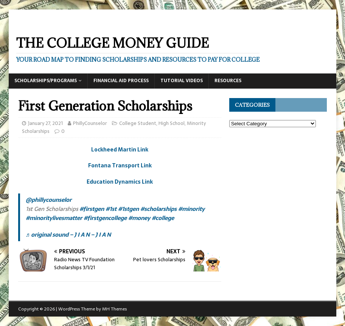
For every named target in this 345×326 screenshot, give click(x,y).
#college (163, 218)
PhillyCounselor (90, 123)
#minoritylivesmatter (54, 218)
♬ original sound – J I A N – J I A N (68, 234)
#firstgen (91, 209)
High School (172, 123)
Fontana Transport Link (120, 165)
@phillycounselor (48, 199)
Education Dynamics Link (120, 182)
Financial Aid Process (121, 80)
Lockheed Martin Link (119, 149)
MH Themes (114, 309)
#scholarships (158, 209)
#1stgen (128, 209)
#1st (111, 209)
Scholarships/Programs (45, 80)
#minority (191, 209)
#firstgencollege (105, 218)
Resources (227, 80)
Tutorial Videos (181, 80)
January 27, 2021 (45, 123)
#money (139, 218)
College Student (137, 123)
